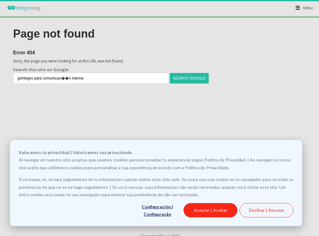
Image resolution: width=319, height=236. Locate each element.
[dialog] (156, 183)
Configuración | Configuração (157, 210)
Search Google (189, 78)
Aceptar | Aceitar (210, 210)
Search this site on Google (41, 69)
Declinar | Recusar (266, 210)
